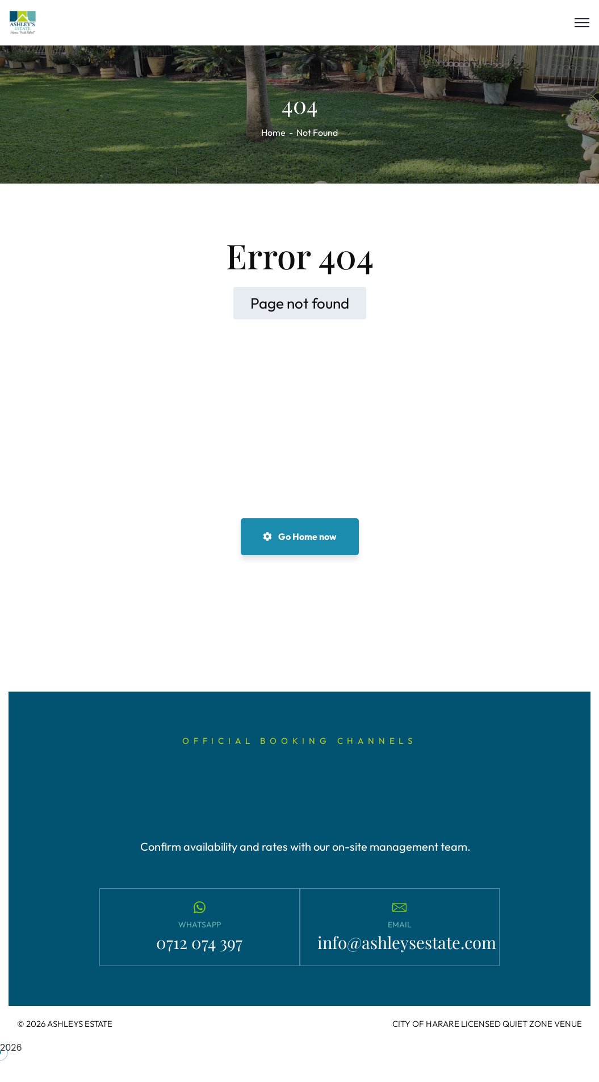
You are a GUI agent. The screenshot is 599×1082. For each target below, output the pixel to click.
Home (273, 132)
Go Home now (300, 536)
